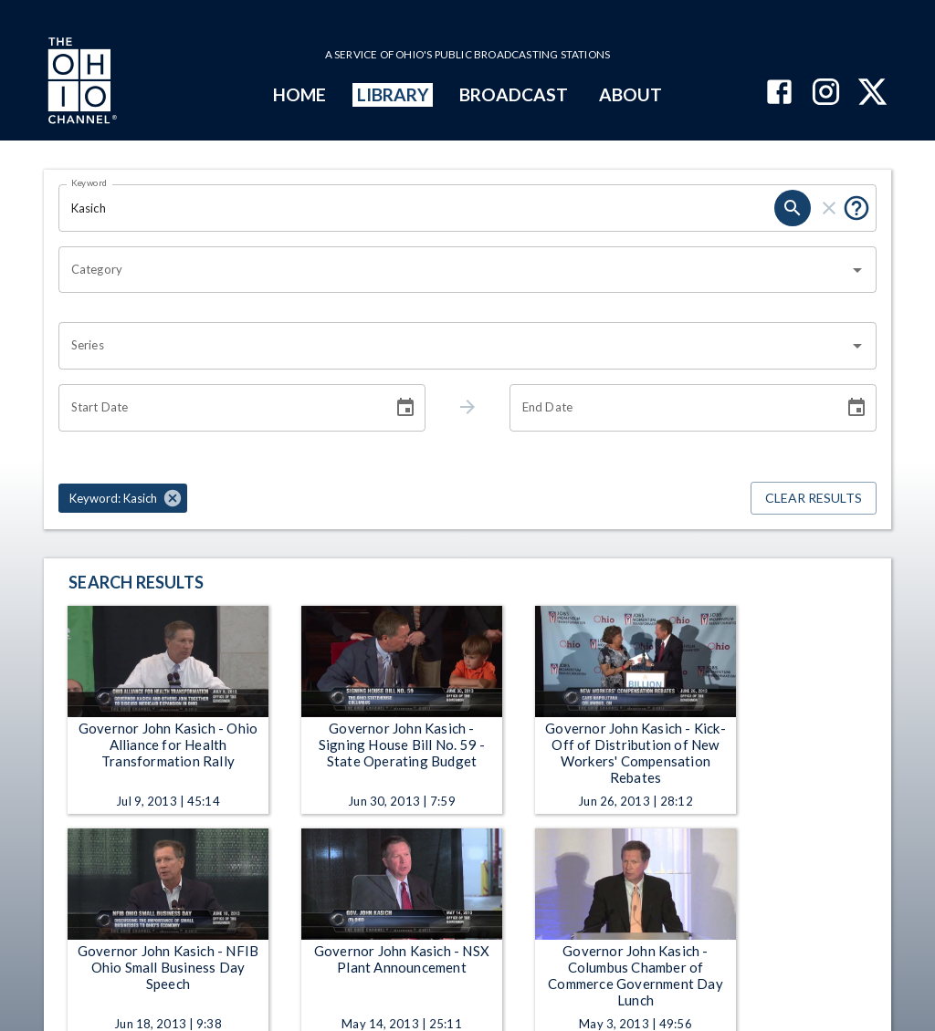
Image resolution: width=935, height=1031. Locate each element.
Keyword (89, 182)
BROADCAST (514, 94)
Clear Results (813, 499)
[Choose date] (405, 408)
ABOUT (630, 94)
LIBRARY (393, 94)
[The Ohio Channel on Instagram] (826, 93)
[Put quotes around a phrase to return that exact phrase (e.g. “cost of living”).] (856, 208)
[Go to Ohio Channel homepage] (80, 83)
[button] (122, 498)
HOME (299, 94)
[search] (792, 208)
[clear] (829, 208)
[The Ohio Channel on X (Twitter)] (872, 93)
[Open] (857, 270)
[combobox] (454, 270)
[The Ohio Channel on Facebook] (779, 93)
